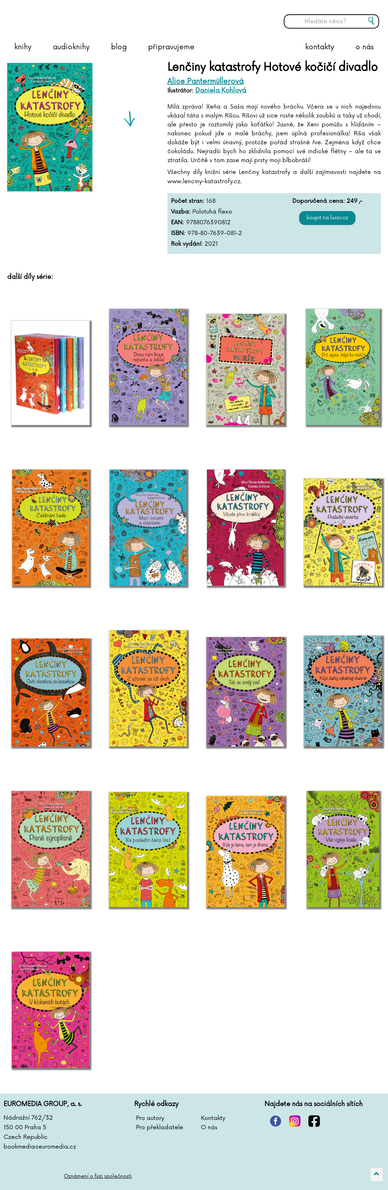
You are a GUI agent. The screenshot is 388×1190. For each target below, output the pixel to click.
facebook (314, 1121)
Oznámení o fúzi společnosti (98, 1176)
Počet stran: (188, 201)
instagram (295, 1121)
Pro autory (150, 1118)
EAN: (177, 222)
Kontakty (213, 1118)
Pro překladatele (159, 1127)
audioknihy (71, 47)
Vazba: (181, 211)
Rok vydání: (187, 244)
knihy (22, 47)
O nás (209, 1127)
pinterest (275, 1121)
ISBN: (178, 233)
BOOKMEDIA (76, 16)
